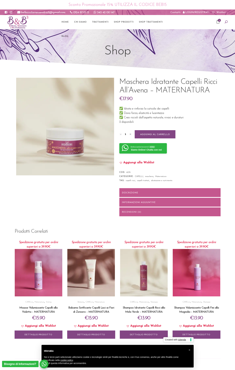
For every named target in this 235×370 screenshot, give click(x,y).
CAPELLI (139, 176)
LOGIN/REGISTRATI (196, 12)
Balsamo (81, 302)
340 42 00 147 (104, 12)
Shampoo (154, 302)
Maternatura (160, 176)
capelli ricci (130, 180)
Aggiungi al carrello (155, 134)
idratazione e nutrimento (161, 180)
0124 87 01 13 (79, 12)
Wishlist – (220, 12)
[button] (136, 163)
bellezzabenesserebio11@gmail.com (41, 12)
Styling (49, 302)
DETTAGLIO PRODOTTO (38, 334)
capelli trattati (143, 180)
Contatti (175, 12)
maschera (149, 176)
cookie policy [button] (66, 360)
